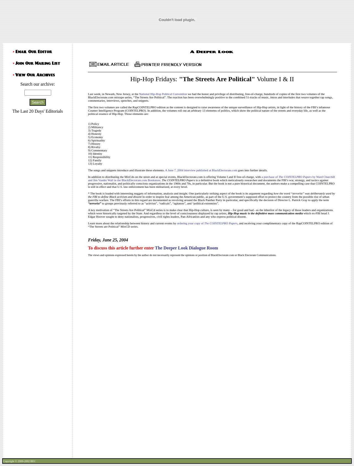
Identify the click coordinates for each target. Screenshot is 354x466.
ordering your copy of (207, 223)
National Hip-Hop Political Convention (163, 94)
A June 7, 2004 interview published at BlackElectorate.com (201, 170)
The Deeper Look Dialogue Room (186, 248)
